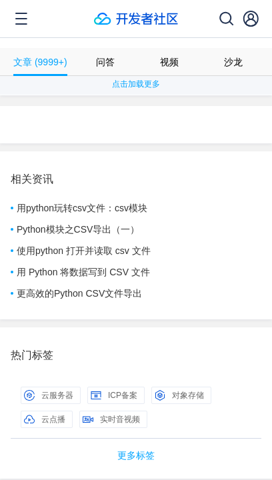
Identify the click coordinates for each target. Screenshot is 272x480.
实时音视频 (111, 419)
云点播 (44, 419)
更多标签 (136, 455)
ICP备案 (114, 395)
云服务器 (48, 395)
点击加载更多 (136, 84)
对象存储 (179, 395)
